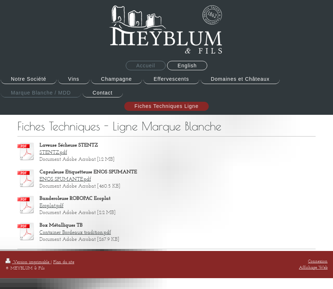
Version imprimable (28, 261)
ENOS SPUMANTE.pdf (65, 179)
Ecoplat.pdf (51, 205)
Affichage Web (313, 267)
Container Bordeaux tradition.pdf (75, 232)
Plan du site (63, 261)
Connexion (318, 261)
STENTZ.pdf (53, 152)
